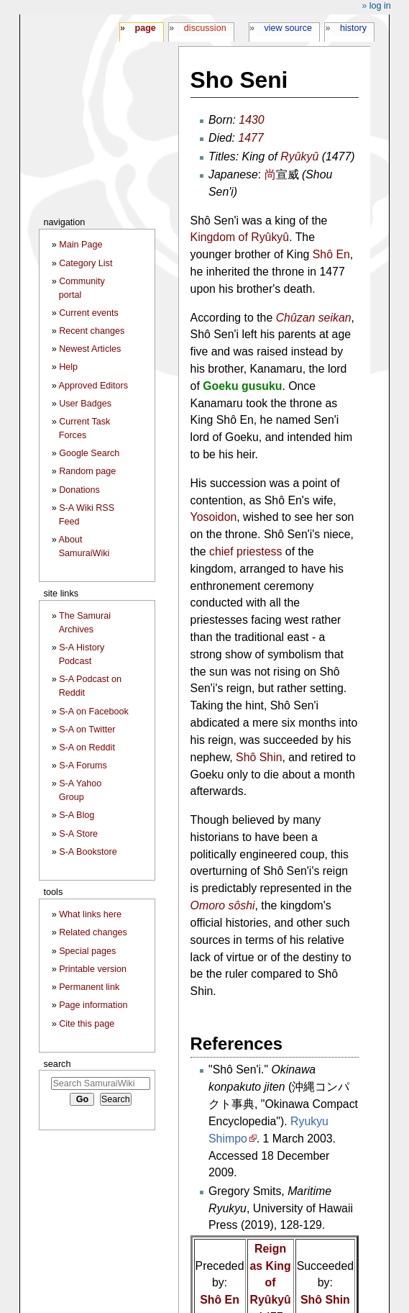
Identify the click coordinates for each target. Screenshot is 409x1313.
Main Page (80, 245)
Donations (79, 490)
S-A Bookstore (88, 852)
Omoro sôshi (222, 905)
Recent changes (91, 331)
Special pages (87, 951)
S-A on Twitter (87, 729)
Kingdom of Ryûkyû (240, 237)
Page (144, 28)
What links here (90, 914)
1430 (251, 120)
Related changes (93, 932)
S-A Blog (76, 815)
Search (56, 1063)
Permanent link (89, 987)
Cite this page (86, 1024)
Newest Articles (90, 349)
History (353, 28)
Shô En (331, 254)
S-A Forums (82, 765)
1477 (250, 138)
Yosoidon (213, 517)
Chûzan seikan (313, 318)
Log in (380, 6)
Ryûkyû (299, 156)
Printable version (93, 969)
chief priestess (245, 551)
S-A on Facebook (94, 712)
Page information (93, 1005)
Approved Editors (94, 386)
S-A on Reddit (87, 747)
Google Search (89, 453)
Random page (87, 471)
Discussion (205, 28)
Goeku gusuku (242, 386)
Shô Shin (259, 757)
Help (68, 367)
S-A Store (78, 834)
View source (289, 28)
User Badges (85, 404)
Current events (89, 313)
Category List (85, 263)
